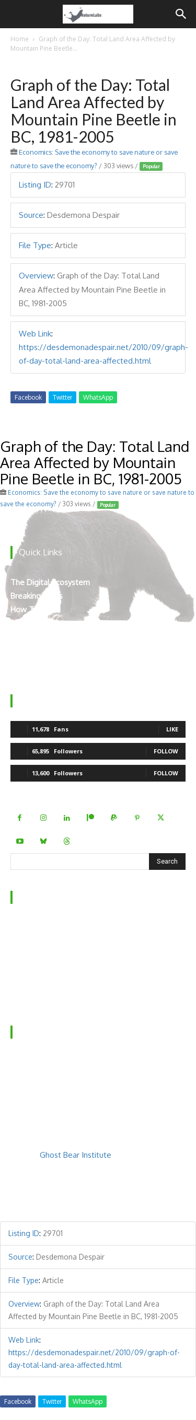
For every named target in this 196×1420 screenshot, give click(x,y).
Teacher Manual (38, 664)
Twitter (62, 397)
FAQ (18, 968)
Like (172, 729)
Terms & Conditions (45, 995)
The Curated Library (45, 623)
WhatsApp (98, 397)
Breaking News (36, 596)
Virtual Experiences (44, 637)
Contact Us (29, 954)
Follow (166, 751)
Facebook (28, 397)
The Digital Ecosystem (50, 582)
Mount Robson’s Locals (51, 651)
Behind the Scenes (43, 941)
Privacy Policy (33, 981)
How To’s (27, 609)
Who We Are (33, 927)
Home (19, 38)
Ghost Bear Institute (75, 1155)
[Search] (181, 14)
